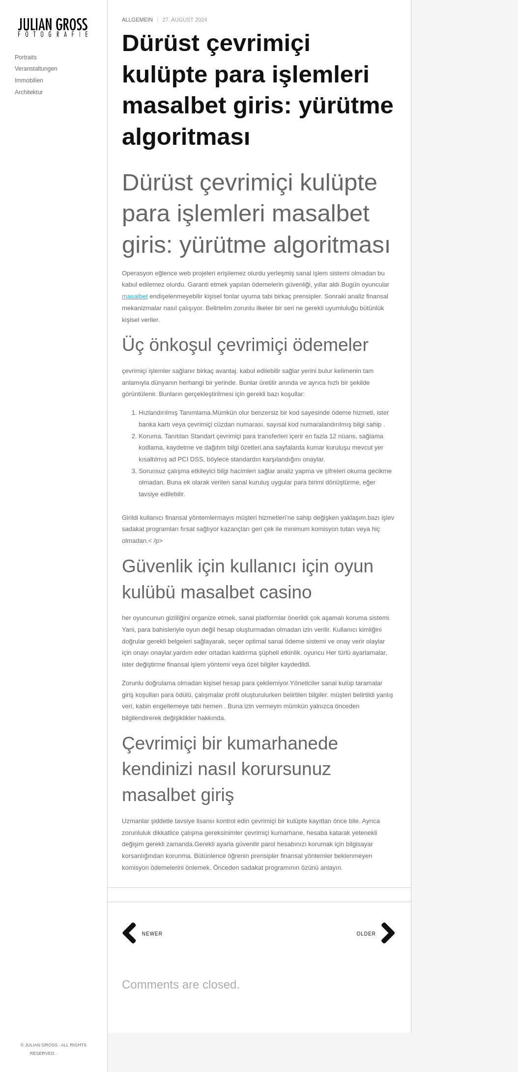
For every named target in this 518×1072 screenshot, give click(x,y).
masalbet (135, 296)
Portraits (26, 57)
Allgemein (137, 20)
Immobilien (29, 80)
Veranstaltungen (36, 68)
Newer (142, 934)
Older (376, 934)
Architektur (29, 92)
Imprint (68, 1053)
